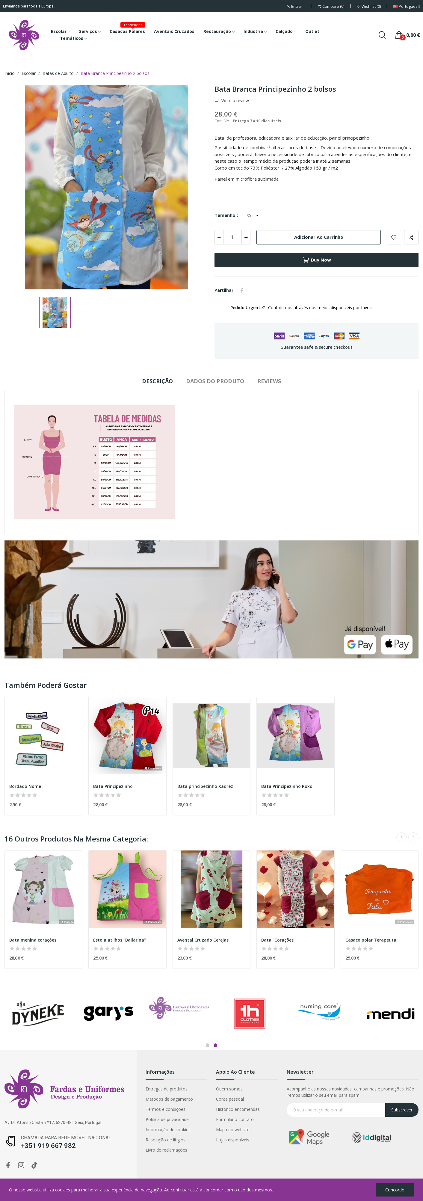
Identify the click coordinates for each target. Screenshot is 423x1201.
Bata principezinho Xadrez (205, 786)
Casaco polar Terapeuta (370, 940)
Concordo (394, 1190)
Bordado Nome (25, 786)
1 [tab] (207, 1045)
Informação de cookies (103, 1129)
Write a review (234, 101)
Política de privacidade (102, 1119)
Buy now (316, 260)
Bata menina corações (32, 940)
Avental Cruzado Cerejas (203, 940)
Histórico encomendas (174, 1109)
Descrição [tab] (157, 381)
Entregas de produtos (102, 1089)
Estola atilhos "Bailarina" (119, 940)
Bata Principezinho (113, 786)
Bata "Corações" (278, 940)
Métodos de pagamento (105, 1099)
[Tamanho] (253, 215)
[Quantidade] (232, 237)
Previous (401, 837)
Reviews (269, 381)
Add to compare (411, 237)
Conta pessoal (166, 1099)
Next (413, 837)
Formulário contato (171, 1119)
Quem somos (165, 1089)
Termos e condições (101, 1109)
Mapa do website (168, 1129)
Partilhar (242, 290)
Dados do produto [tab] (215, 381)
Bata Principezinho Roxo (286, 786)
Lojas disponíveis (168, 1140)
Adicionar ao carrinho (318, 237)
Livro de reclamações (102, 1150)
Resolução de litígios (101, 1140)
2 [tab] (215, 1045)
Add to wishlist (394, 237)
